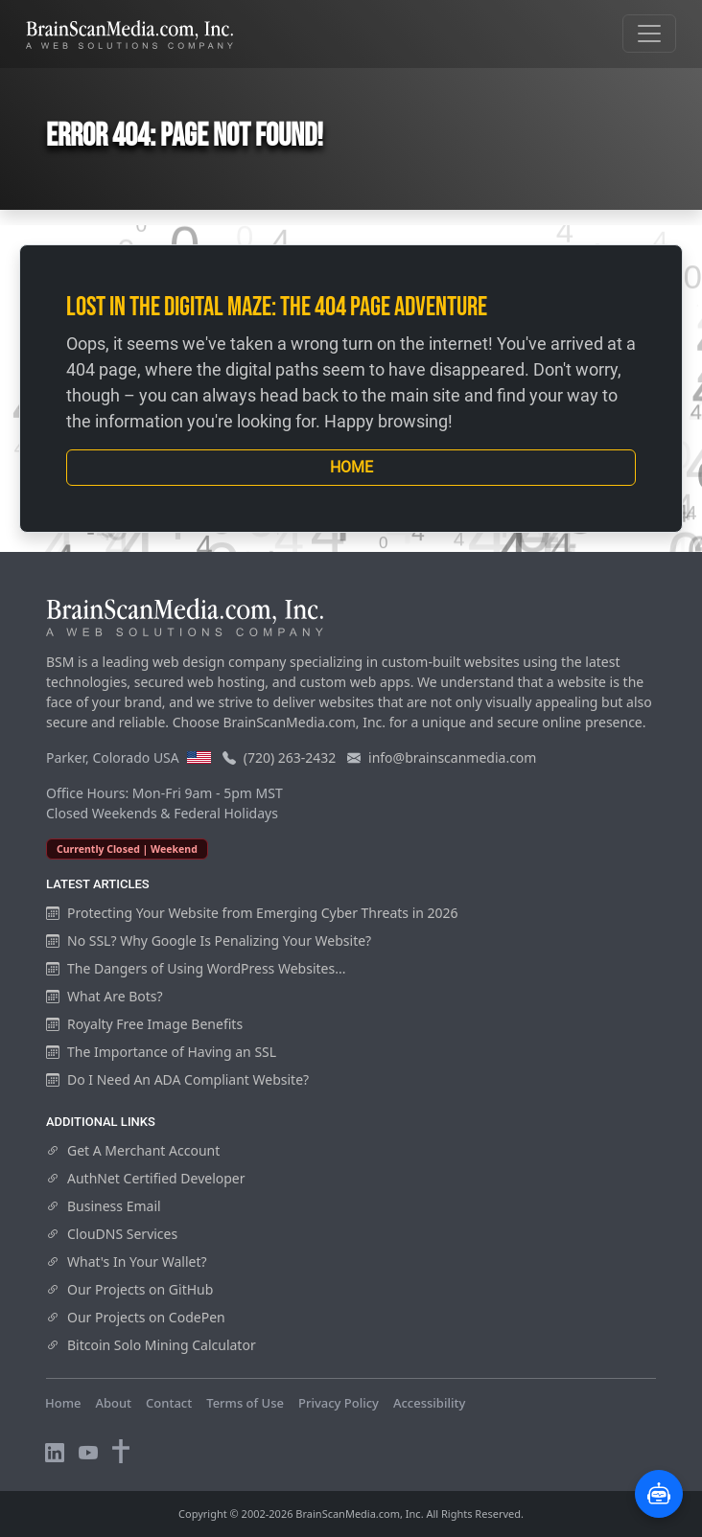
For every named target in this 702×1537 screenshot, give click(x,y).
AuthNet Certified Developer (146, 1178)
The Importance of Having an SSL (161, 1052)
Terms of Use (245, 1402)
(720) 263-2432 (290, 757)
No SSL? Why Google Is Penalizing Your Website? (208, 940)
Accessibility (429, 1402)
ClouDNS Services (111, 1234)
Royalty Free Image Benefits (144, 1024)
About (113, 1402)
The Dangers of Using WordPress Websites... (195, 968)
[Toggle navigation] (649, 33)
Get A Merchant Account (133, 1150)
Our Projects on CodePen (135, 1317)
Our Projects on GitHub (129, 1289)
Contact (169, 1402)
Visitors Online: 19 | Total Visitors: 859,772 (170, 1421)
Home (351, 467)
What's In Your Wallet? (126, 1261)
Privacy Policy (338, 1402)
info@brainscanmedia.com (452, 757)
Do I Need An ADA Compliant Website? (177, 1079)
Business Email (103, 1206)
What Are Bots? (104, 996)
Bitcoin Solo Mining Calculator (151, 1345)
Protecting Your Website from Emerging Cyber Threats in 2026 (252, 913)
